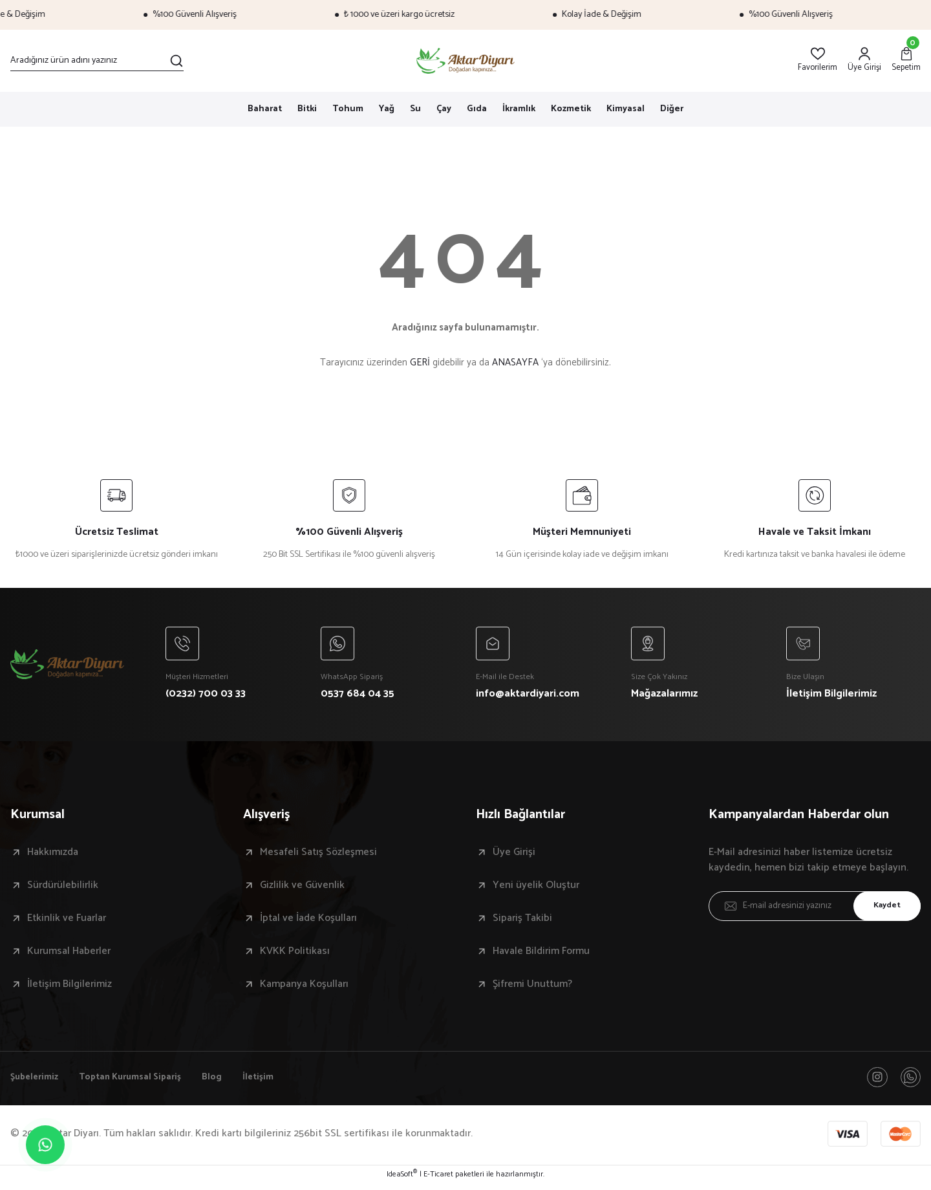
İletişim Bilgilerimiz (69, 987)
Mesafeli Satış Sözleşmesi (318, 855)
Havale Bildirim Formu (541, 954)
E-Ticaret (438, 1181)
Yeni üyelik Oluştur (536, 888)
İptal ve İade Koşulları (308, 921)
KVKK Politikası (295, 954)
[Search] (97, 60)
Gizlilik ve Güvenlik (302, 888)
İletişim (281, 1082)
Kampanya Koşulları (304, 987)
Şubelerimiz (37, 1082)
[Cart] (906, 60)
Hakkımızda (52, 855)
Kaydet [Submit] (882, 909)
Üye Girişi (514, 855)
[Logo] (465, 61)
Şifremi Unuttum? (532, 987)
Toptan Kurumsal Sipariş (142, 1082)
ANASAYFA (515, 362)
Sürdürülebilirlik (62, 888)
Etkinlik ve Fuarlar (66, 921)
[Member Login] (864, 60)
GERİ (420, 362)
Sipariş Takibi (522, 921)
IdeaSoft (402, 1181)
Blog (232, 1082)
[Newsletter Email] (815, 909)
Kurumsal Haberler (69, 954)
